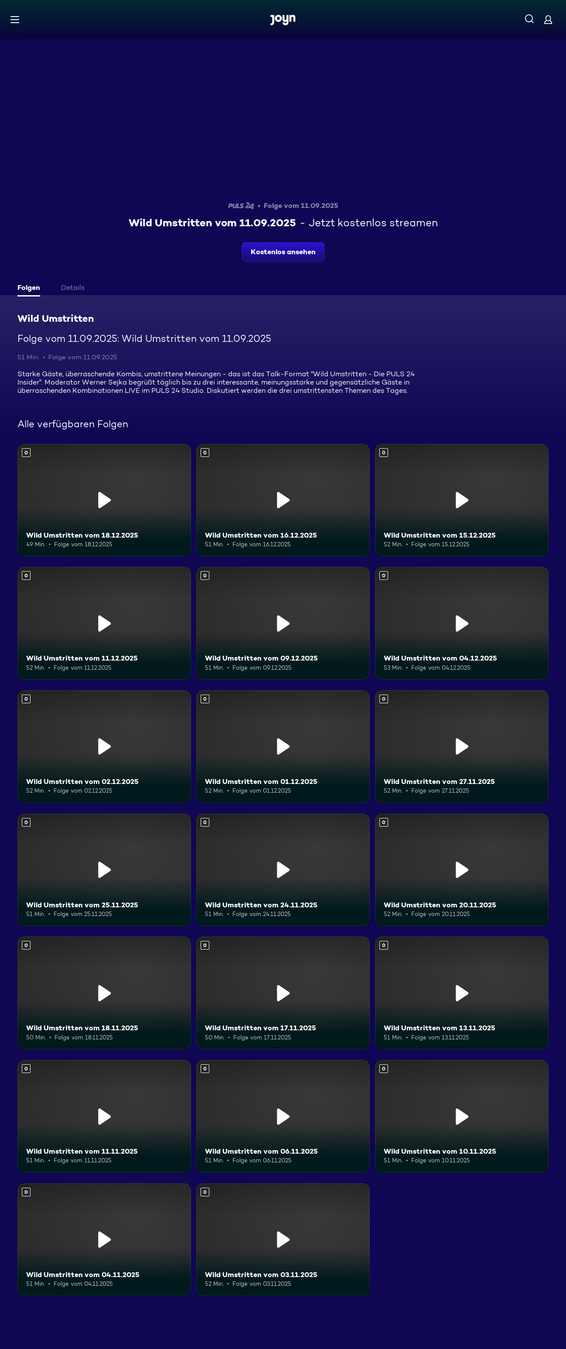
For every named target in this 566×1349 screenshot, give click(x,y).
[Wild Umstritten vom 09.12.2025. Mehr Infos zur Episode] (283, 623)
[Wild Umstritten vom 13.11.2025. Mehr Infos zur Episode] (462, 993)
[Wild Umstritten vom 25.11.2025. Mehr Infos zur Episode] (104, 870)
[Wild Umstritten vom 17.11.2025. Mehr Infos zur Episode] (283, 993)
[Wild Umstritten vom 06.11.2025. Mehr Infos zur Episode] (283, 1116)
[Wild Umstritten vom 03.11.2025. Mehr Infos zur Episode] (283, 1239)
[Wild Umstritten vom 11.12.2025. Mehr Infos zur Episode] (104, 623)
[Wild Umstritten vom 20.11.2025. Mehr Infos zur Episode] (462, 870)
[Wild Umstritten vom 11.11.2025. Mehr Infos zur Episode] (104, 1116)
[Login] (548, 19)
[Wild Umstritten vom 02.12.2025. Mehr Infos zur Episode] (104, 746)
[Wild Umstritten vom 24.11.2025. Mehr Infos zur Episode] (283, 870)
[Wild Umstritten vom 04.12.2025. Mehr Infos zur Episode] (462, 623)
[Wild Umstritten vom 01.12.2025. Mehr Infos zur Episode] (283, 746)
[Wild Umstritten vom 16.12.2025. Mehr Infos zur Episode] (283, 500)
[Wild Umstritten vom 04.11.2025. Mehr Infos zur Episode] (104, 1239)
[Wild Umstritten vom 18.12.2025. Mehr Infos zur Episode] (104, 500)
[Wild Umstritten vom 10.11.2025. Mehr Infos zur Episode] (462, 1116)
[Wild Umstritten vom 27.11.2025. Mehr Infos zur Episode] (462, 746)
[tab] (31, 288)
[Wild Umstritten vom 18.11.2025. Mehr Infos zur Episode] (104, 993)
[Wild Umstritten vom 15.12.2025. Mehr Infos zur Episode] (462, 500)
